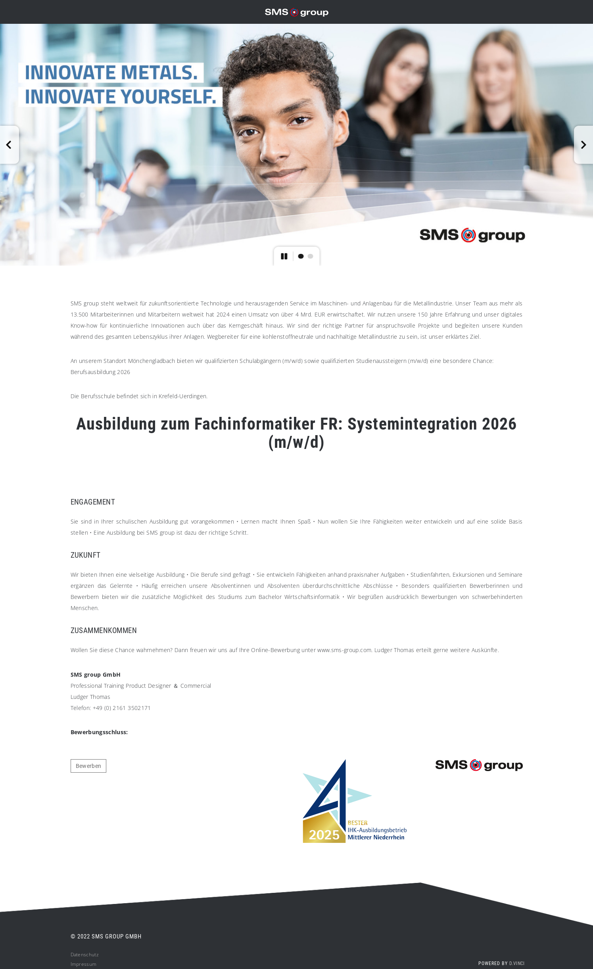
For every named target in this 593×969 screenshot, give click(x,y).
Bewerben (89, 766)
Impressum (84, 964)
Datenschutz (85, 954)
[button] (9, 145)
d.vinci (516, 963)
